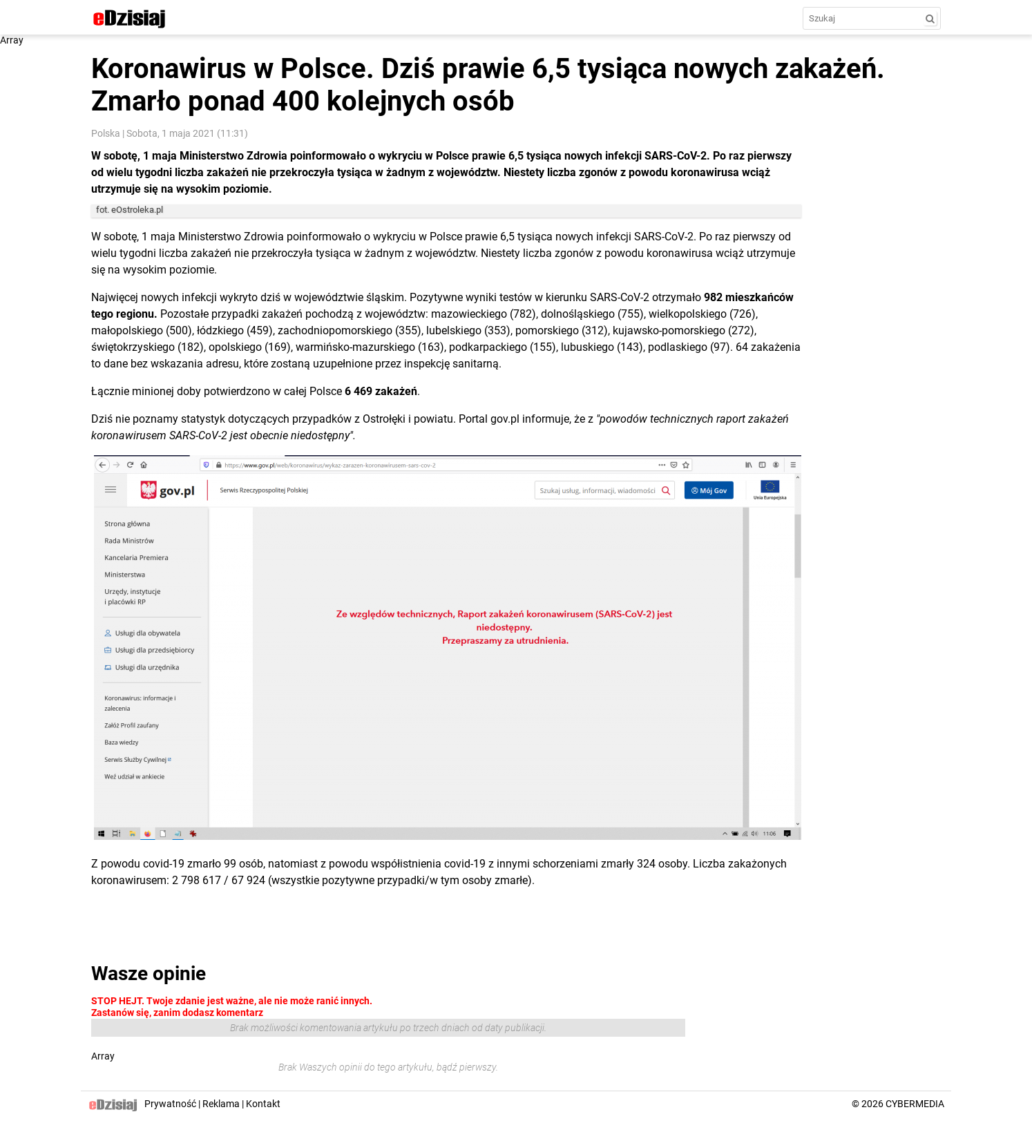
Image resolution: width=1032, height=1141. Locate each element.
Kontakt (263, 1103)
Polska (105, 133)
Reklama (221, 1103)
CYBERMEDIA (915, 1103)
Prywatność (170, 1103)
